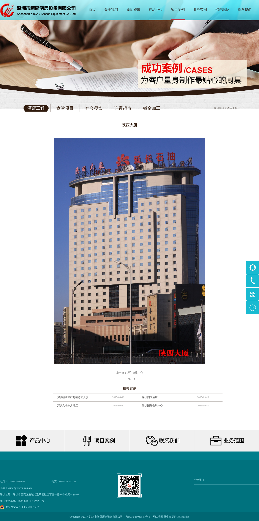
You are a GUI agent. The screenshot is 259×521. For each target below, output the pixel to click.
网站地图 (157, 516)
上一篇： (129, 372)
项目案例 (219, 108)
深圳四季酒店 (150, 397)
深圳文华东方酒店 (67, 405)
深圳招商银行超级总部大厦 (72, 397)
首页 (92, 9)
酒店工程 (232, 108)
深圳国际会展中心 (152, 405)
